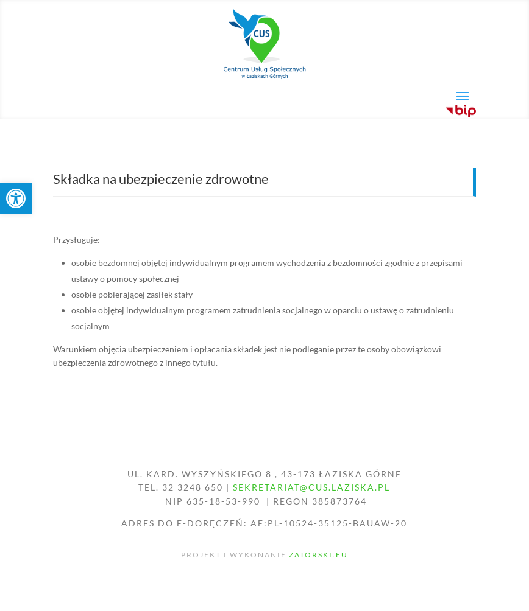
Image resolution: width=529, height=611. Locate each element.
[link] (16, 198)
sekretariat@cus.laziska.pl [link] (311, 487)
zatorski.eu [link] (318, 554)
